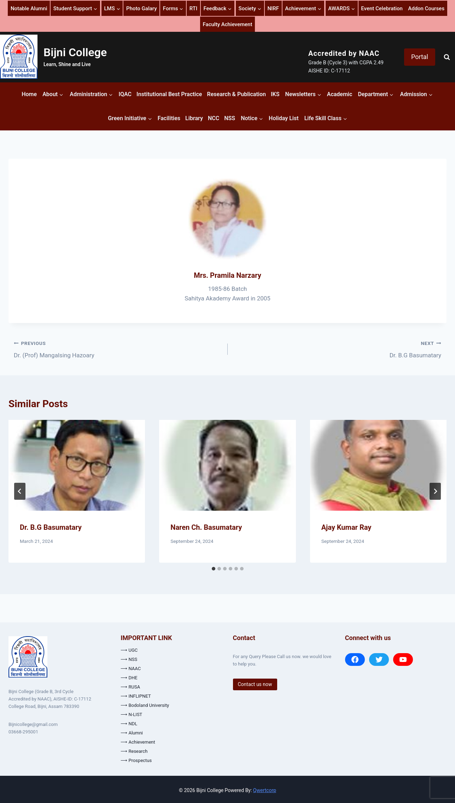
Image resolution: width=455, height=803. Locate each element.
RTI (193, 8)
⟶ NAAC (131, 668)
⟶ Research (134, 751)
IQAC (125, 94)
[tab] (213, 568)
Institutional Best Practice (169, 94)
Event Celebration (382, 8)
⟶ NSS (129, 659)
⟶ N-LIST (131, 714)
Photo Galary (141, 8)
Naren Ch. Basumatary (206, 527)
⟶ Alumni (132, 732)
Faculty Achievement (227, 24)
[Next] (435, 491)
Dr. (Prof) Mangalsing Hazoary (118, 348)
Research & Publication (236, 94)
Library (194, 118)
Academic (339, 94)
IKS (275, 94)
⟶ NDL (129, 723)
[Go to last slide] (19, 491)
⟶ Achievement (138, 742)
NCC (213, 118)
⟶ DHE (129, 677)
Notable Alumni (29, 8)
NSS (229, 118)
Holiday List (284, 118)
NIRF (273, 8)
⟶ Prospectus (136, 760)
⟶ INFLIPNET (136, 696)
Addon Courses (426, 8)
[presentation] (76, 465)
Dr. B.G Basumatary (338, 348)
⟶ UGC (129, 650)
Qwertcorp (264, 790)
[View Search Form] (447, 57)
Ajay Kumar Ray (346, 527)
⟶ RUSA (130, 687)
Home (29, 94)
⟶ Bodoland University (145, 705)
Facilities (169, 118)
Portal (419, 56)
